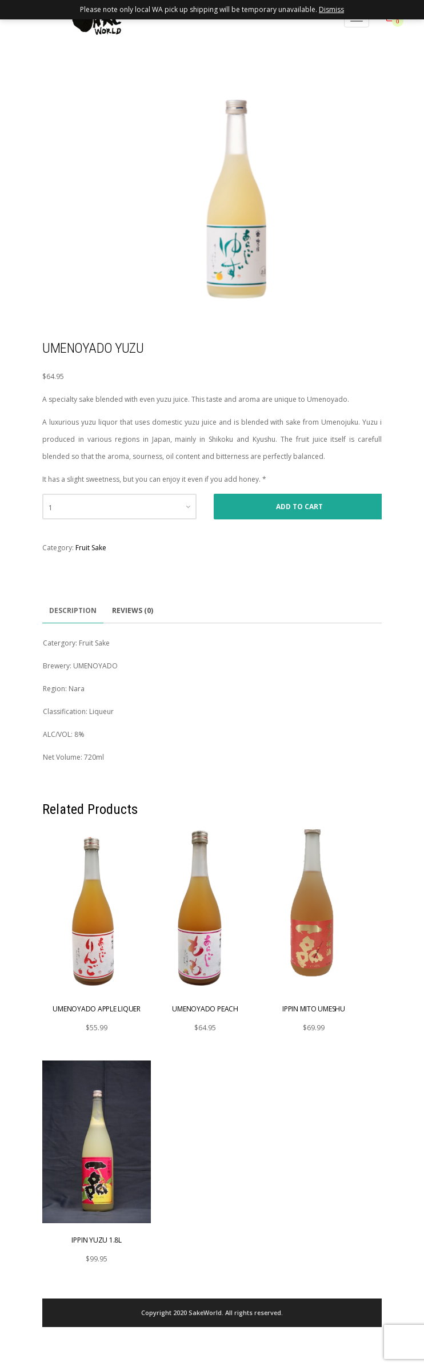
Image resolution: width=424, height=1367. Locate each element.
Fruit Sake (90, 548)
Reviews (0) (132, 610)
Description (73, 610)
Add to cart (299, 506)
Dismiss (331, 9)
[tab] (72, 611)
